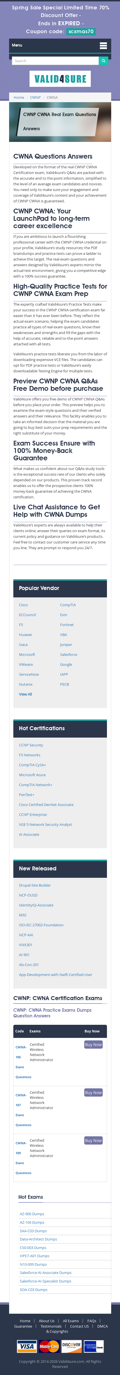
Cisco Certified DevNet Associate (46, 805)
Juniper (66, 645)
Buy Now (93, 1044)
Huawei (25, 635)
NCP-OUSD (28, 895)
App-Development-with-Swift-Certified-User (55, 975)
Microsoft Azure (32, 775)
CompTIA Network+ (35, 785)
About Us (46, 1320)
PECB (64, 685)
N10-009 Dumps (33, 1264)
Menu (17, 45)
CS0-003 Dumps (33, 1247)
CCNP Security (31, 745)
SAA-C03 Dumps (33, 1230)
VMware (26, 665)
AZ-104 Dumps (32, 1222)
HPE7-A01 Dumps (34, 1255)
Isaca (23, 645)
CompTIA (68, 605)
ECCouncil (27, 615)
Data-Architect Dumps (38, 1239)
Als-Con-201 (29, 965)
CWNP (35, 97)
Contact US (79, 1326)
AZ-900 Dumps (32, 1213)
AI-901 (24, 955)
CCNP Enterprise (33, 815)
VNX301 (25, 945)
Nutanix (26, 685)
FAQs (91, 1320)
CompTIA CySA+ (32, 765)
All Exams (71, 1320)
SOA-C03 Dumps (33, 1289)
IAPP (64, 675)
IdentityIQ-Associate (36, 905)
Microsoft (27, 655)
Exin (63, 615)
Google (66, 665)
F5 (21, 625)
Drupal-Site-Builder (35, 885)
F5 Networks (29, 755)
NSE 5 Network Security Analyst (45, 825)
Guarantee (23, 1326)
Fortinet (67, 625)
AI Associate (29, 835)
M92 (22, 915)
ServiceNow (29, 675)
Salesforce (68, 655)
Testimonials (51, 1326)
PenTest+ (26, 795)
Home (19, 97)
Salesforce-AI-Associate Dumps (45, 1272)
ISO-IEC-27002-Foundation (41, 925)
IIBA (63, 635)
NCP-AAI (26, 935)
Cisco (23, 605)
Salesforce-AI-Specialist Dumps (45, 1281)
